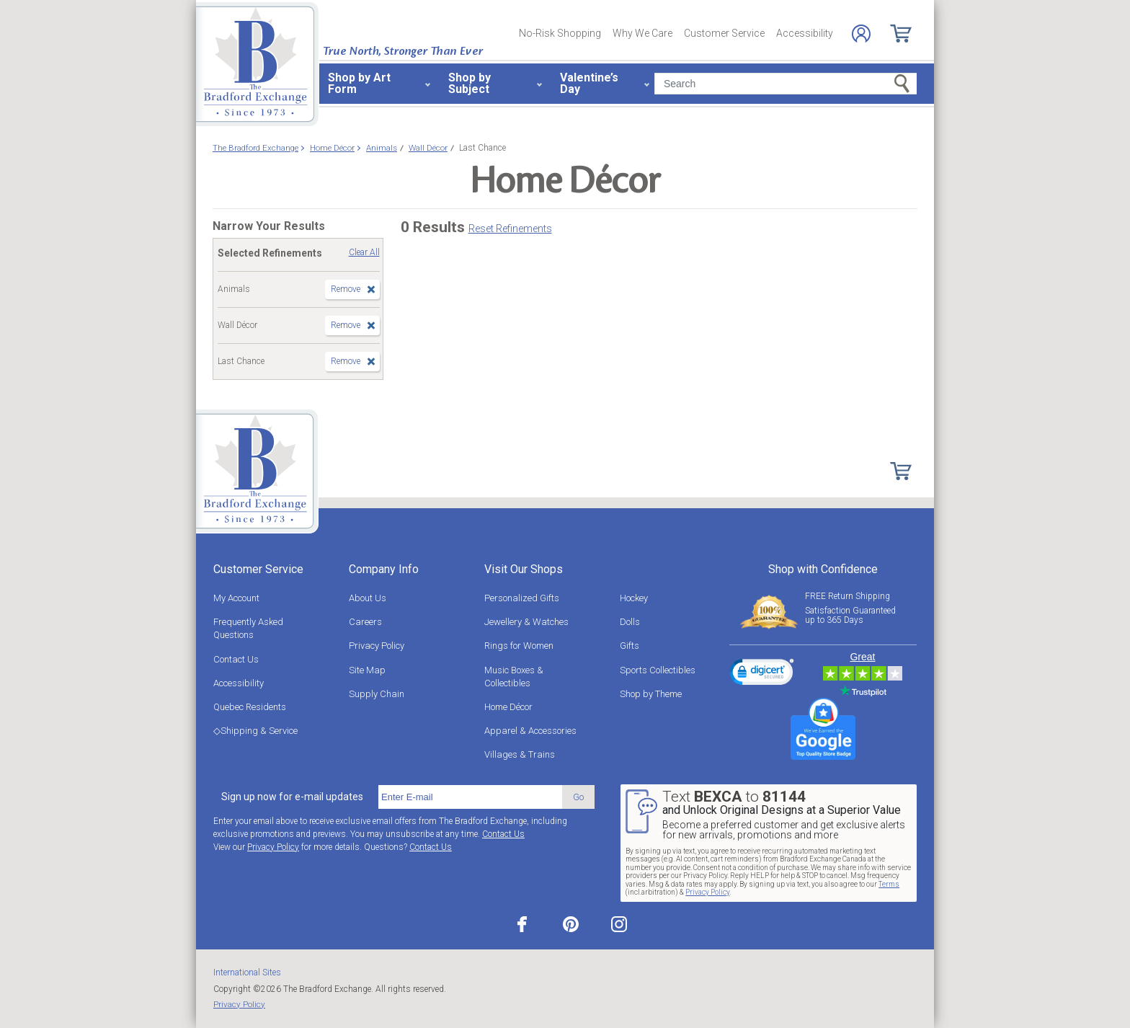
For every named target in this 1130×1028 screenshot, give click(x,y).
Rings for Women (518, 645)
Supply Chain (376, 693)
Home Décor (508, 706)
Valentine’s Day (589, 83)
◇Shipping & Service (255, 730)
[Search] (785, 83)
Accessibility (804, 33)
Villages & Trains (519, 754)
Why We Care (642, 33)
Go (578, 797)
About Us (367, 598)
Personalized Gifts (521, 598)
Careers (365, 621)
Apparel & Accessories (530, 730)
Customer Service (724, 33)
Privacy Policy (376, 645)
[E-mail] (470, 797)
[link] (761, 674)
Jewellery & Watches (526, 621)
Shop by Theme (651, 693)
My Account (236, 598)
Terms (888, 884)
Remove (345, 289)
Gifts (629, 645)
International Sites (247, 972)
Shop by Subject (469, 83)
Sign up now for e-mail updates (292, 797)
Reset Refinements (510, 228)
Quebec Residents (249, 706)
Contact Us (236, 659)
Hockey (634, 598)
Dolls (630, 621)
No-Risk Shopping (560, 33)
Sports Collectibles (657, 670)
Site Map (367, 670)
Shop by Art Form (359, 83)
